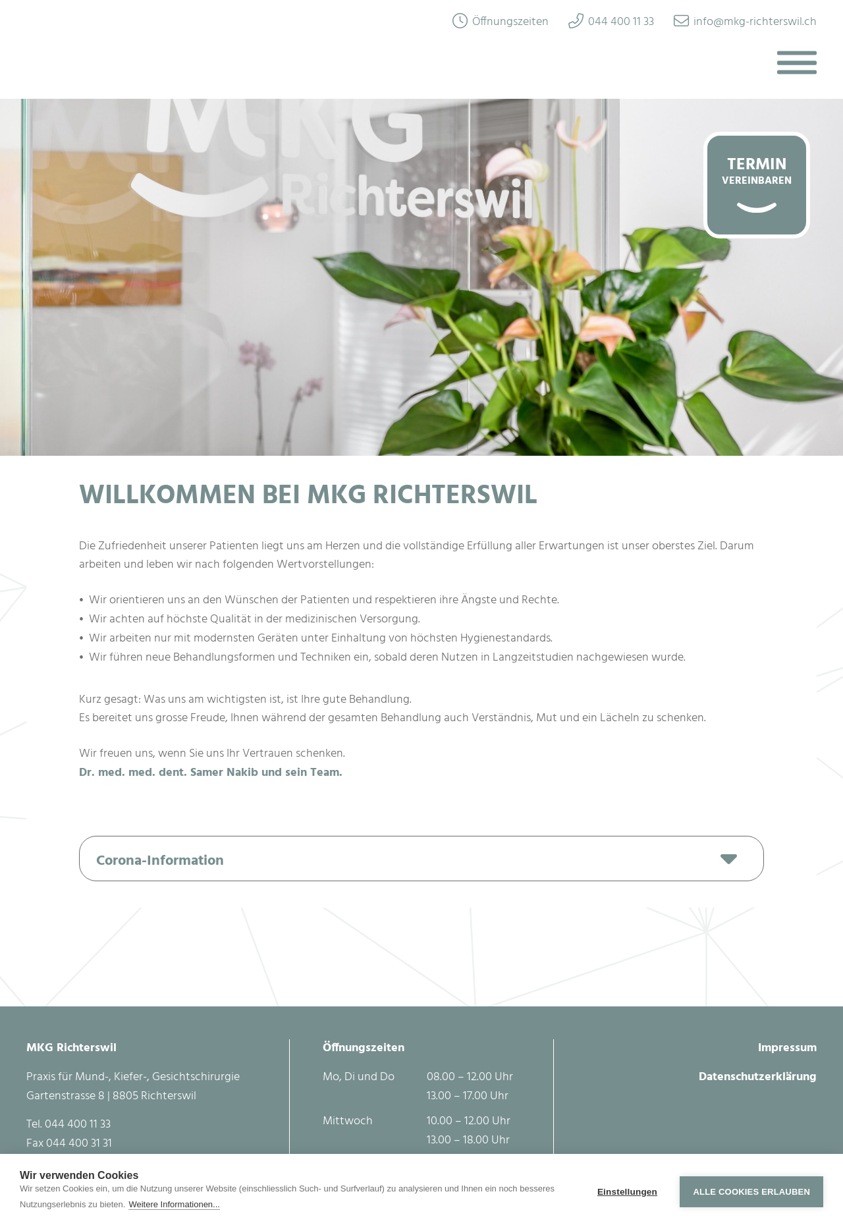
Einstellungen (627, 1192)
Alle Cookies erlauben (751, 1192)
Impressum (787, 1048)
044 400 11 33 (621, 22)
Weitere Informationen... (174, 1204)
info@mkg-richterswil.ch (755, 22)
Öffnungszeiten (510, 22)
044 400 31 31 (79, 1143)
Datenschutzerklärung (758, 1077)
